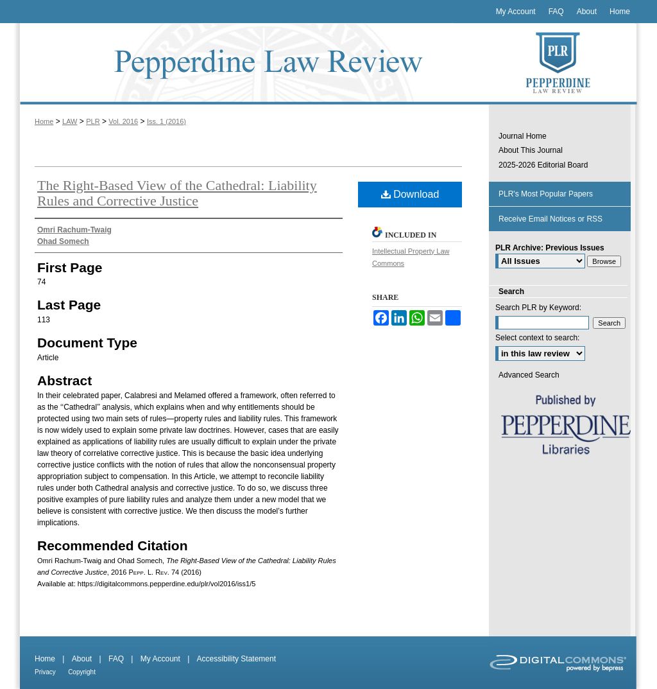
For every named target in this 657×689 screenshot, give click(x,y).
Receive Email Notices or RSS (550, 218)
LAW (69, 121)
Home (44, 121)
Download (410, 194)
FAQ (116, 658)
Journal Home (523, 136)
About (82, 658)
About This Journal (531, 150)
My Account (160, 658)
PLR (92, 121)
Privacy (45, 672)
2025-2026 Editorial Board (543, 165)
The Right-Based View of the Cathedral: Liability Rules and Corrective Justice (177, 193)
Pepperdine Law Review (251, 64)
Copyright (82, 672)
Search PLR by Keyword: (538, 307)
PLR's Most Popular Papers (546, 193)
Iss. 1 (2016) (166, 121)
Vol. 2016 (123, 121)
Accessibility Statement (236, 658)
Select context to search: (537, 337)
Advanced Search (529, 375)
